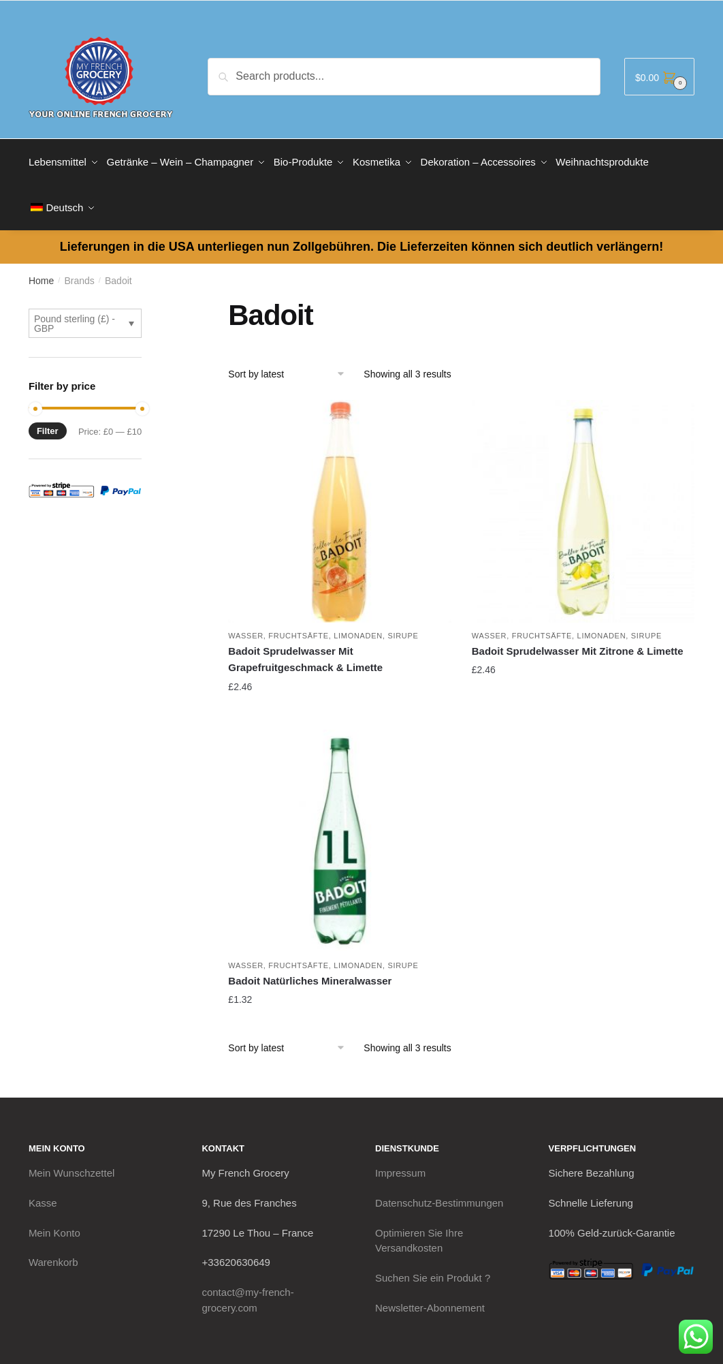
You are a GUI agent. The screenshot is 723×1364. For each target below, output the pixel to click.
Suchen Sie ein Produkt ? (432, 1268)
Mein (71, 1163)
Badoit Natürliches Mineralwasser (309, 971)
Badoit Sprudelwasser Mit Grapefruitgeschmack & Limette (305, 650)
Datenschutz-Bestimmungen (439, 1193)
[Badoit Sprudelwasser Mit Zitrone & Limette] (583, 501)
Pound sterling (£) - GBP (74, 314)
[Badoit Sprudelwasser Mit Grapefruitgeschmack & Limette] (339, 501)
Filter (48, 421)
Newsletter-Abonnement (430, 1297)
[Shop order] (291, 364)
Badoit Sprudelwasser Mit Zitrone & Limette (578, 641)
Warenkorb (53, 1252)
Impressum (400, 1163)
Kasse (43, 1193)
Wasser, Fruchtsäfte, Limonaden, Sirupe (323, 626)
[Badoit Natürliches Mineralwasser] (339, 830)
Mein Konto (54, 1223)
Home (41, 271)
